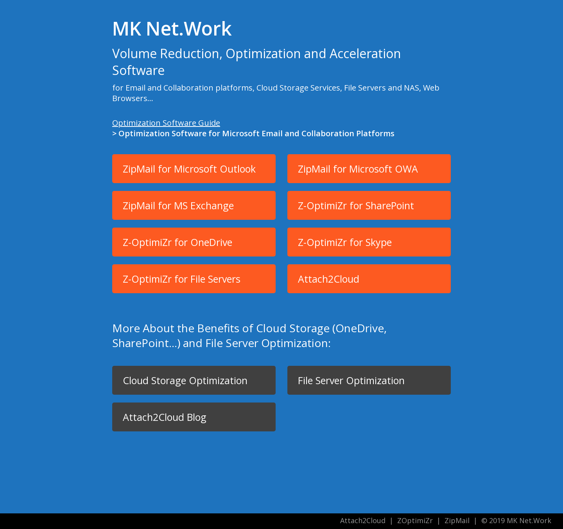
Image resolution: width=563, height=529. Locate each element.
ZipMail (457, 520)
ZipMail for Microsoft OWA (358, 168)
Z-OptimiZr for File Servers (181, 278)
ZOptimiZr (415, 520)
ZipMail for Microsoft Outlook (189, 168)
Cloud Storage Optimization (185, 380)
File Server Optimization (351, 380)
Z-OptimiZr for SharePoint (356, 205)
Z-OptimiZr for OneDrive (177, 242)
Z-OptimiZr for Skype (345, 242)
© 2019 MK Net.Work (516, 520)
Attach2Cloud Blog (164, 417)
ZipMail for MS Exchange (178, 205)
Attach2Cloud (328, 278)
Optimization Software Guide (166, 123)
